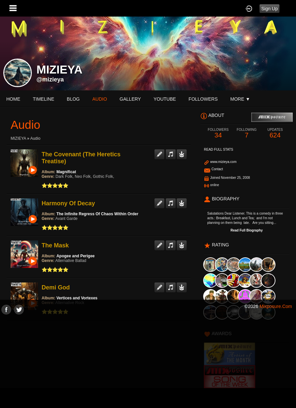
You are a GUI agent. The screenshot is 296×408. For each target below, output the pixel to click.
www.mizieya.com (223, 162)
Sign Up (269, 8)
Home (13, 99)
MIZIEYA (18, 138)
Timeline (43, 99)
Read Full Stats (218, 149)
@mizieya (50, 79)
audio (99, 99)
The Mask (55, 245)
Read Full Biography (246, 230)
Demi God (56, 287)
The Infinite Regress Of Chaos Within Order (97, 214)
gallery (130, 99)
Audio (35, 138)
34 (218, 133)
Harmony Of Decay (68, 203)
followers (203, 99)
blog (73, 99)
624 (275, 133)
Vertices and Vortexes (76, 298)
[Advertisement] (148, 361)
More (240, 99)
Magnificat (66, 172)
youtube (164, 99)
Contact (217, 169)
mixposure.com (276, 306)
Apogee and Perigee (75, 256)
